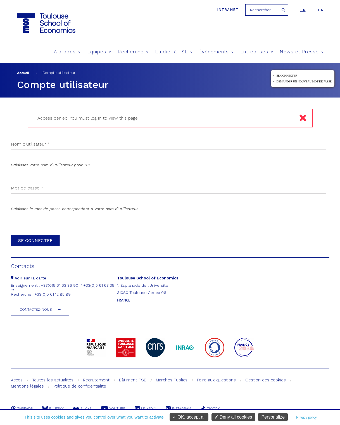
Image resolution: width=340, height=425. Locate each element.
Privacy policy (306, 417)
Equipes (99, 51)
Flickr (82, 408)
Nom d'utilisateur (30, 144)
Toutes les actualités (52, 380)
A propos (67, 51)
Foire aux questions (216, 380)
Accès (17, 380)
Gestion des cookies (265, 380)
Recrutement (96, 380)
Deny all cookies (233, 417)
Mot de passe (27, 188)
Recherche (133, 51)
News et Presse (302, 51)
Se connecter (286, 75)
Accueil (23, 73)
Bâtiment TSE (132, 380)
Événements (216, 51)
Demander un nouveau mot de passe (304, 81)
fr (303, 10)
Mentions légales (27, 386)
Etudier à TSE (173, 51)
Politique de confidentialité (79, 386)
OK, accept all (189, 417)
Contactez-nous (36, 309)
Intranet (228, 10)
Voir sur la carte (28, 278)
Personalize (273, 417)
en (321, 10)
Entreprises (256, 51)
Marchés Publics (171, 380)
